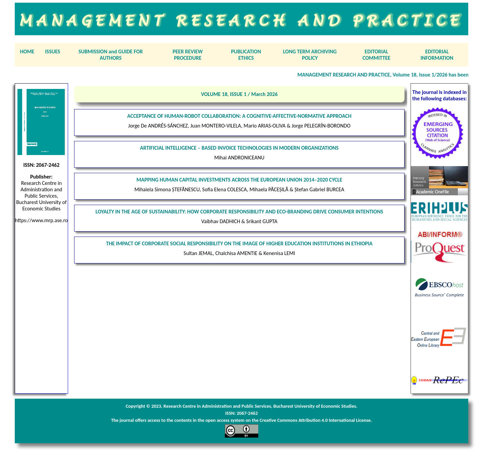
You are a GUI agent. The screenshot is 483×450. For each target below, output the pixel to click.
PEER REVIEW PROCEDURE (188, 54)
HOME (27, 51)
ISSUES (52, 51)
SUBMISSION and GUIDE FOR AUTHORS (110, 54)
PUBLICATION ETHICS (246, 54)
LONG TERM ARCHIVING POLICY (310, 54)
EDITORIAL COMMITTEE (376, 54)
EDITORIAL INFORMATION (437, 54)
